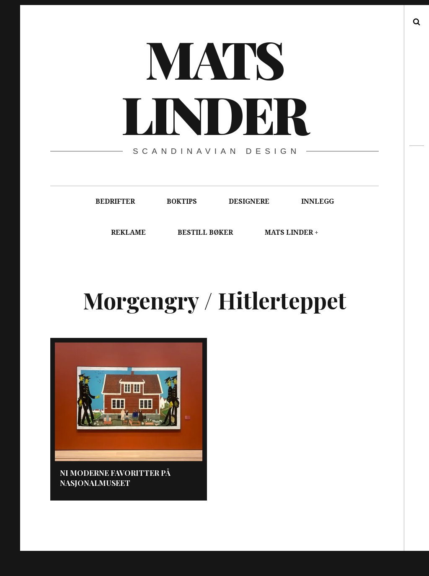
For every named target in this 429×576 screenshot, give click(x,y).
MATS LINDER (289, 232)
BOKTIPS (182, 201)
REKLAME (128, 232)
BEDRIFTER (115, 201)
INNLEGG (317, 201)
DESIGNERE (249, 201)
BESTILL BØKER (205, 232)
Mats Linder (213, 86)
